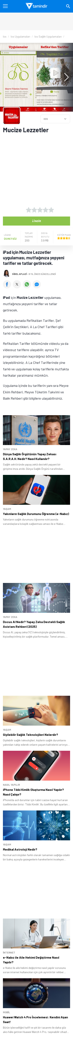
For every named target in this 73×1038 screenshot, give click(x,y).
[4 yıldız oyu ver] (45, 210)
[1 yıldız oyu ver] (28, 210)
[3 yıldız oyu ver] (40, 210)
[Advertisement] (36, 167)
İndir (36, 221)
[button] (64, 77)
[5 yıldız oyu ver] (51, 210)
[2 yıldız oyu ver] (34, 210)
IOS (46, 118)
